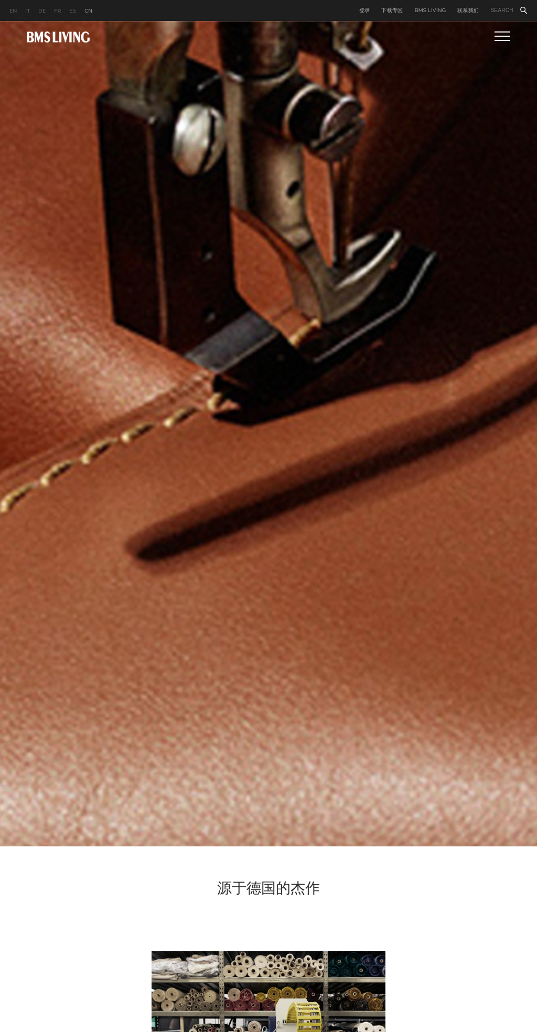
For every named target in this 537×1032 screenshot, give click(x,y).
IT (27, 11)
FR (57, 11)
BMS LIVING (430, 10)
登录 (364, 10)
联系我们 (468, 10)
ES (72, 11)
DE (42, 11)
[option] (268, 433)
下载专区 (392, 10)
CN (88, 11)
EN (13, 11)
